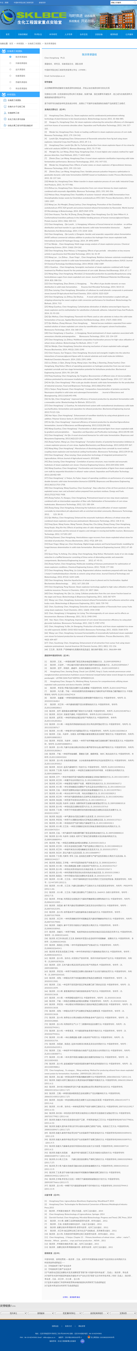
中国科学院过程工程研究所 (24, 3)
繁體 (6, 3)
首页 (8, 34)
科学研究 (53, 34)
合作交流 (84, 34)
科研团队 (20, 43)
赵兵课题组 (17, 69)
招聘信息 (55, 1326)
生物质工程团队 (34, 43)
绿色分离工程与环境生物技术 (20, 125)
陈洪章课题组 (50, 43)
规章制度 (114, 34)
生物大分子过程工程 (16, 106)
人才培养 (68, 34)
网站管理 (82, 1326)
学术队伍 (38, 34)
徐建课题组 (17, 76)
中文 (1, 3)
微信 (78, 1297)
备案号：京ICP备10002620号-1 (70, 1337)
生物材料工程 (13, 113)
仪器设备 (99, 34)
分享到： (66, 1297)
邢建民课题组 (18, 82)
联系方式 (68, 1326)
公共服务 (129, 34)
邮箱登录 (42, 3)
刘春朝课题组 (18, 63)
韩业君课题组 (18, 88)
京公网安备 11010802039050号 (101, 1337)
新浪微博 (73, 1297)
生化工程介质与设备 (16, 119)
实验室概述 (23, 34)
